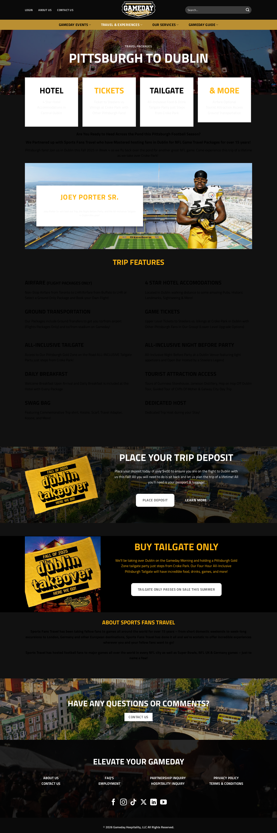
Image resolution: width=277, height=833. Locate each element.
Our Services (165, 24)
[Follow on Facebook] (113, 802)
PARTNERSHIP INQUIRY (168, 777)
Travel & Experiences (122, 24)
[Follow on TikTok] (133, 802)
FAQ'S (109, 777)
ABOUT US (45, 10)
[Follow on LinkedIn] (153, 802)
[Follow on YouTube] (163, 802)
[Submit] (247, 10)
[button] (29, 10)
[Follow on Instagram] (123, 802)
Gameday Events (75, 24)
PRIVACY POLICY (226, 777)
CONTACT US (65, 10)
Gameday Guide (203, 24)
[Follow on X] (143, 802)
